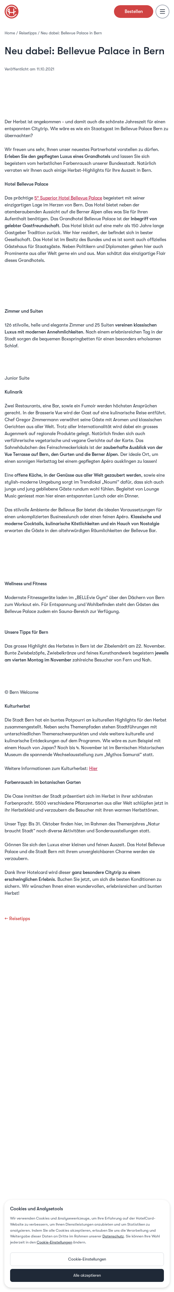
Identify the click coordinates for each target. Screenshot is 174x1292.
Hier (93, 768)
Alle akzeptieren (87, 1275)
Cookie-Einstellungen (54, 1242)
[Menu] (162, 11)
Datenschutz (113, 1236)
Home (10, 33)
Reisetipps (28, 33)
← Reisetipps (17, 918)
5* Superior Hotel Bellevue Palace (68, 198)
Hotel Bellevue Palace (87, 298)
